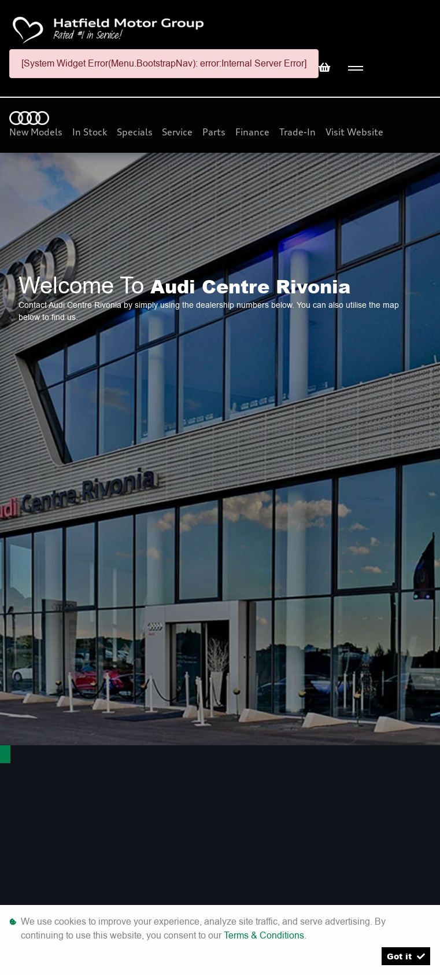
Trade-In (298, 132)
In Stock (90, 132)
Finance (253, 132)
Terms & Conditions (264, 935)
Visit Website (354, 132)
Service (178, 132)
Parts (215, 132)
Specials (136, 132)
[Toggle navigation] (355, 69)
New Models (37, 132)
